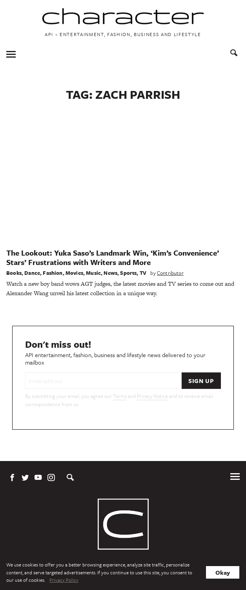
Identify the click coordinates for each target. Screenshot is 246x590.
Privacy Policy (63, 579)
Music (93, 273)
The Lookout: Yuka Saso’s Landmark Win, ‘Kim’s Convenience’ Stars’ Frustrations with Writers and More (112, 257)
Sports (128, 273)
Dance (32, 273)
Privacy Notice (152, 396)
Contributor (170, 273)
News (110, 273)
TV (143, 273)
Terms (120, 396)
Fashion (52, 273)
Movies (74, 273)
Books (14, 273)
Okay (222, 572)
